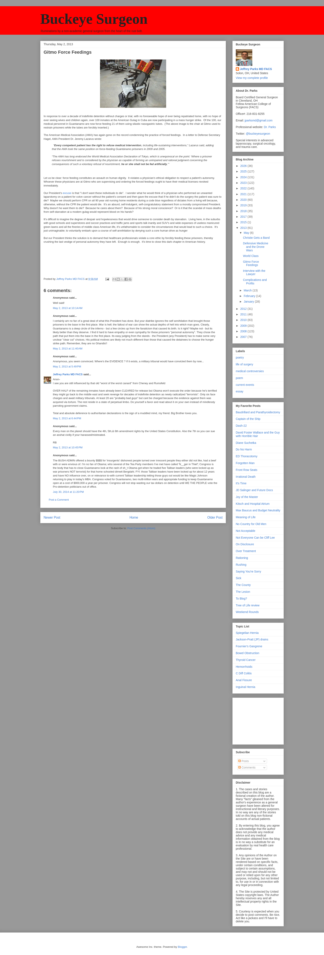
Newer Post (52, 517)
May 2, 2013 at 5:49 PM (67, 366)
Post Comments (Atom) (141, 528)
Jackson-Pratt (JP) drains (252, 639)
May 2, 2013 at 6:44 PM (67, 418)
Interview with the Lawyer (254, 272)
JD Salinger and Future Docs (254, 490)
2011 (244, 314)
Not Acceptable (245, 530)
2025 (244, 171)
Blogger (182, 946)
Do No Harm (244, 449)
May (247, 232)
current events (245, 384)
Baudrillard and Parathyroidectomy (258, 412)
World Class (250, 256)
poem (239, 378)
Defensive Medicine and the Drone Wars (255, 247)
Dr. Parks (270, 127)
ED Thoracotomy (246, 456)
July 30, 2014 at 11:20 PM (68, 491)
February (250, 296)
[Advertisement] (256, 720)
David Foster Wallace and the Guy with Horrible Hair (258, 434)
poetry (240, 357)
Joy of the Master (247, 497)
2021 (244, 194)
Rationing (242, 557)
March (248, 290)
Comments (247, 767)
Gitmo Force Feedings (251, 263)
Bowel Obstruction (247, 653)
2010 (244, 320)
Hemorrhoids (244, 666)
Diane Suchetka (246, 442)
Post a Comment (59, 499)
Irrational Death (246, 476)
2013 (244, 227)
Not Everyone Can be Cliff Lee (255, 537)
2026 (244, 165)
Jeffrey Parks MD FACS (68, 374)
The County (243, 585)
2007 (244, 337)
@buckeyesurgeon (257, 133)
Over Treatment (246, 551)
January (249, 301)
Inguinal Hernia (245, 687)
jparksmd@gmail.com (259, 120)
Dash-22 (241, 425)
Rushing (241, 564)
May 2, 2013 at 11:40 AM (67, 348)
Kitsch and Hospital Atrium (252, 503)
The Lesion (243, 591)
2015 (244, 222)
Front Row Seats (246, 470)
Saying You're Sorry (248, 571)
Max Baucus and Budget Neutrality (258, 510)
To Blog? (241, 598)
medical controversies (250, 371)
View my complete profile (252, 78)
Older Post (215, 517)
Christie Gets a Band (256, 237)
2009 (244, 325)
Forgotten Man (245, 463)
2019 (244, 205)
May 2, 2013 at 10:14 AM (67, 308)
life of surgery (244, 364)
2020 (244, 199)
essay (239, 391)
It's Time (241, 483)
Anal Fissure (244, 680)
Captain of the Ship (248, 418)
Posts (243, 761)
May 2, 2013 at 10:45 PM (67, 447)
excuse (67, 193)
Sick (238, 578)
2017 (244, 216)
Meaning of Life (246, 517)
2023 (244, 182)
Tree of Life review (248, 605)
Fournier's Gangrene (249, 646)
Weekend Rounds (247, 612)
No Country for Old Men (251, 524)
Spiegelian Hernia (247, 632)
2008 (244, 331)
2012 (244, 308)
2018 (244, 211)
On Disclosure (245, 544)
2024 (244, 177)
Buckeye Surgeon (94, 19)
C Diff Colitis (244, 673)
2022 (244, 188)
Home (134, 517)
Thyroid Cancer (246, 660)
